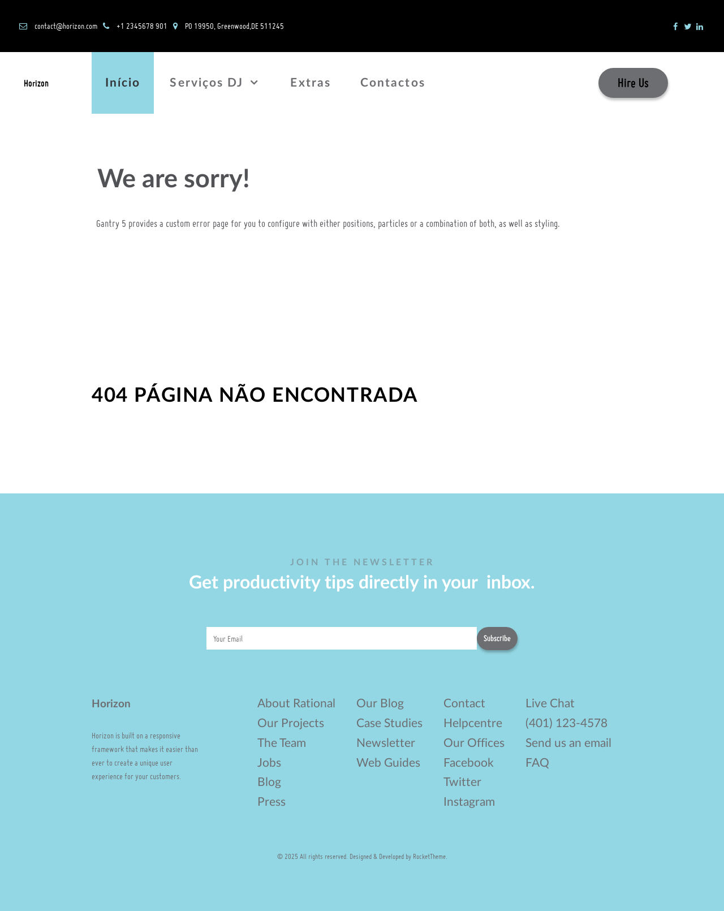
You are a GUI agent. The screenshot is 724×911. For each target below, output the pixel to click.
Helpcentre (472, 723)
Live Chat (550, 704)
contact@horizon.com (66, 26)
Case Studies (389, 723)
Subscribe (497, 638)
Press (271, 802)
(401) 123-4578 (566, 723)
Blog (269, 782)
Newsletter (385, 743)
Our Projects (290, 723)
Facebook (468, 763)
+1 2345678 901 (142, 26)
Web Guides (388, 763)
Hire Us (633, 82)
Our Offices (474, 743)
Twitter (462, 782)
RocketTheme (429, 856)
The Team (281, 743)
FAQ (537, 763)
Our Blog (380, 704)
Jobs (269, 763)
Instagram (469, 802)
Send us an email (568, 743)
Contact (464, 704)
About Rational (296, 704)
